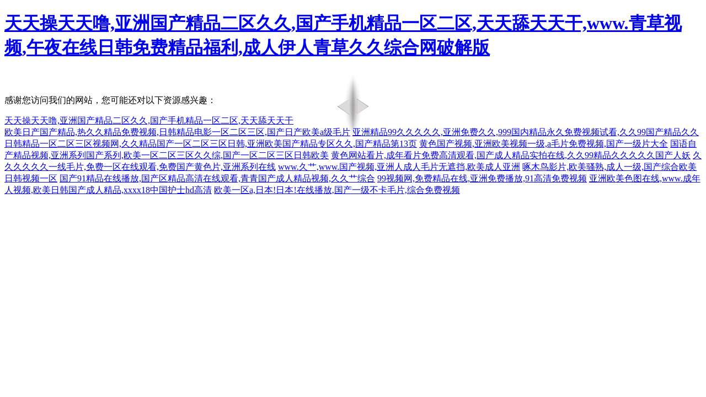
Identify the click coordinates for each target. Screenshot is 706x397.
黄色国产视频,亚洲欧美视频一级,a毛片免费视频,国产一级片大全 (543, 143)
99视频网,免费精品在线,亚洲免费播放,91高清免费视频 (482, 178)
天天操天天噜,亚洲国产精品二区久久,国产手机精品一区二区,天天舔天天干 (148, 120)
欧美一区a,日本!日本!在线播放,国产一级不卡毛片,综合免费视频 (337, 190)
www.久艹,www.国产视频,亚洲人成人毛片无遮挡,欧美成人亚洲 (399, 166)
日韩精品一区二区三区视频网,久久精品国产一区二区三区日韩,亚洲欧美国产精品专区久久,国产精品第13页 (210, 143)
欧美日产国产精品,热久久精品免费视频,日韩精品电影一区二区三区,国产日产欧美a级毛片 (177, 132)
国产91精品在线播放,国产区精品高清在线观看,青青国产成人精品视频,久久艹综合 (217, 178)
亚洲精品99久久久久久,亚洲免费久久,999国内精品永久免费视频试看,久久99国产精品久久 (525, 132)
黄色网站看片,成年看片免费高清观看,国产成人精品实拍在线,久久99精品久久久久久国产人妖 (511, 155)
